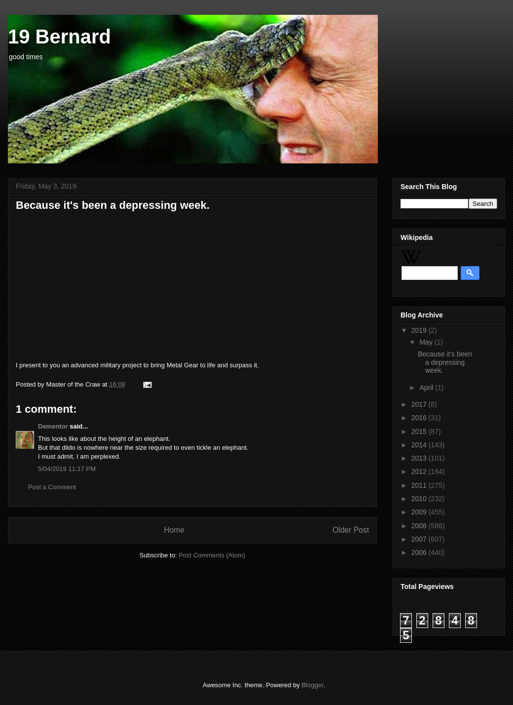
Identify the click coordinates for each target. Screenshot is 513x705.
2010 (420, 499)
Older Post (350, 530)
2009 (420, 512)
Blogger (312, 685)
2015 (420, 431)
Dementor (53, 426)
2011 (420, 485)
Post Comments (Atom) (212, 555)
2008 (420, 526)
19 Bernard (59, 36)
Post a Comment (52, 487)
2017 (420, 404)
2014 (420, 445)
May (426, 342)
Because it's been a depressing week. (445, 362)
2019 (420, 330)
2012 (420, 471)
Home (174, 530)
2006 (420, 552)
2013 (420, 458)
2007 (420, 539)
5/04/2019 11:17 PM (67, 468)
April (427, 388)
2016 (420, 418)
